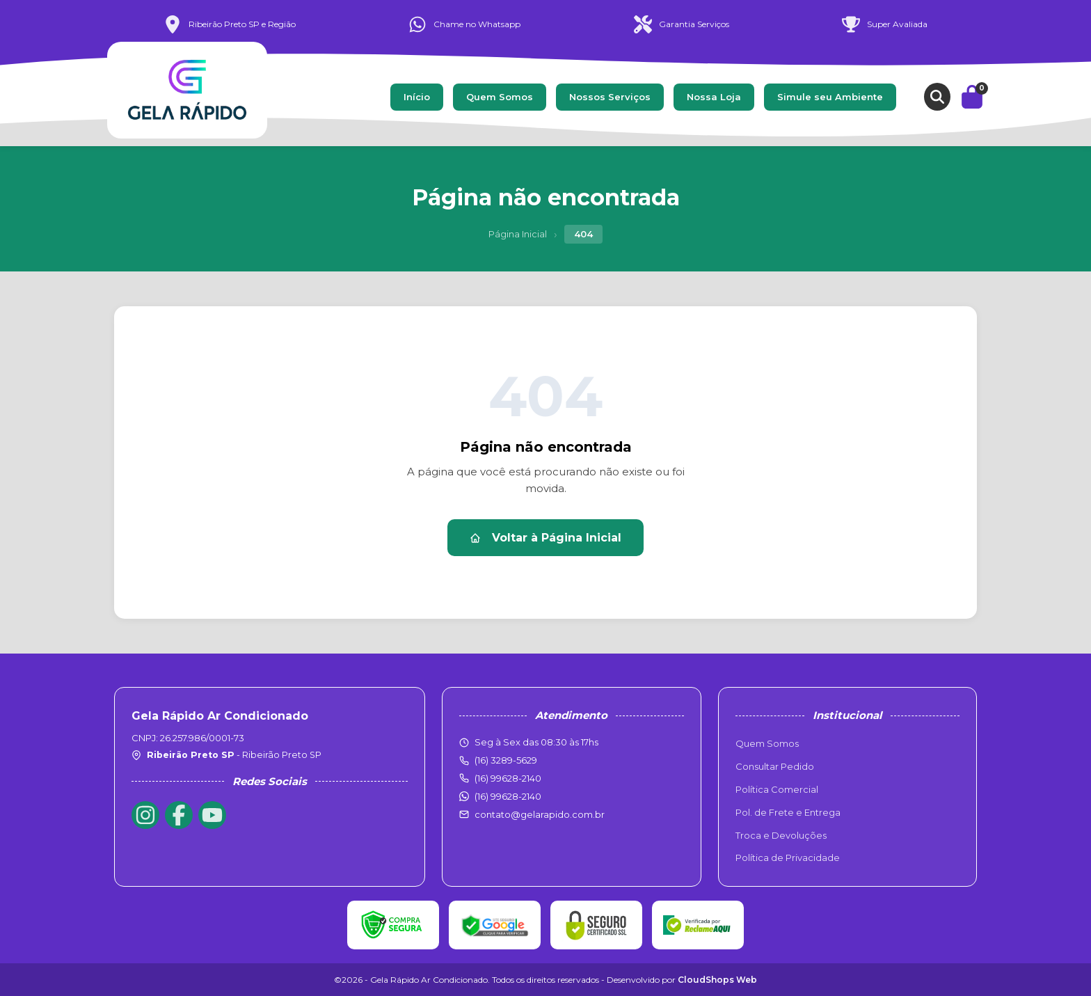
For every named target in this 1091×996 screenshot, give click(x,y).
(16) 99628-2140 (508, 796)
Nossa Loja (714, 96)
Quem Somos (499, 96)
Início (417, 96)
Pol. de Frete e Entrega (788, 812)
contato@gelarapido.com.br (540, 814)
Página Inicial (517, 233)
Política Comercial (776, 789)
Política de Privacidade (787, 857)
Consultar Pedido (774, 766)
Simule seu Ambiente (830, 96)
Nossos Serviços (610, 96)
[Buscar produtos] (937, 97)
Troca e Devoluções (781, 835)
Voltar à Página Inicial (545, 537)
